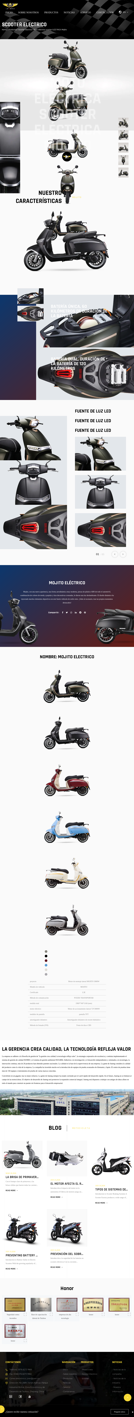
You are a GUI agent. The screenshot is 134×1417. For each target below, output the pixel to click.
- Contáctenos (68, 1391)
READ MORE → (12, 1191)
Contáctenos (105, 12)
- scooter (85, 1378)
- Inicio (65, 1369)
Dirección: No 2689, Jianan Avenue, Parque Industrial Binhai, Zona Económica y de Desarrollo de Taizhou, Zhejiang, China (28, 1387)
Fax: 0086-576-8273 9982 (20, 1374)
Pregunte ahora (119, 1412)
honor (91, 1315)
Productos (51, 12)
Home (4, 30)
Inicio (9, 12)
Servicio (85, 12)
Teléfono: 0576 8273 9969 (20, 1369)
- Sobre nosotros (69, 1374)
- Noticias (66, 1383)
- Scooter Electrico (89, 1374)
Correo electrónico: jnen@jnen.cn (24, 1378)
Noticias (69, 12)
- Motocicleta (87, 1369)
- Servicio (66, 1387)
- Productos (67, 1378)
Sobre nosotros (28, 12)
